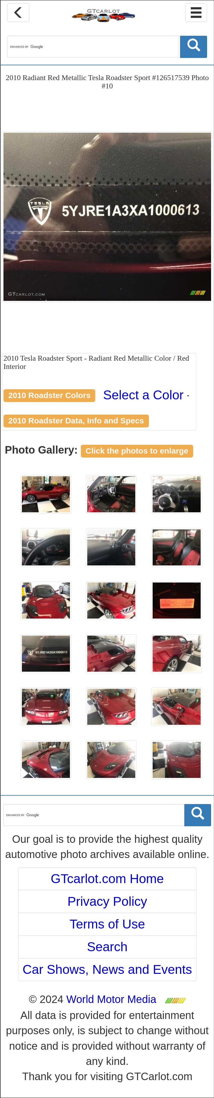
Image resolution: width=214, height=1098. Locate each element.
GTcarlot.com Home (107, 879)
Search (107, 947)
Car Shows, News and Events (107, 969)
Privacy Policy (107, 901)
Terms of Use (107, 924)
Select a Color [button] (146, 395)
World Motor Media (111, 999)
